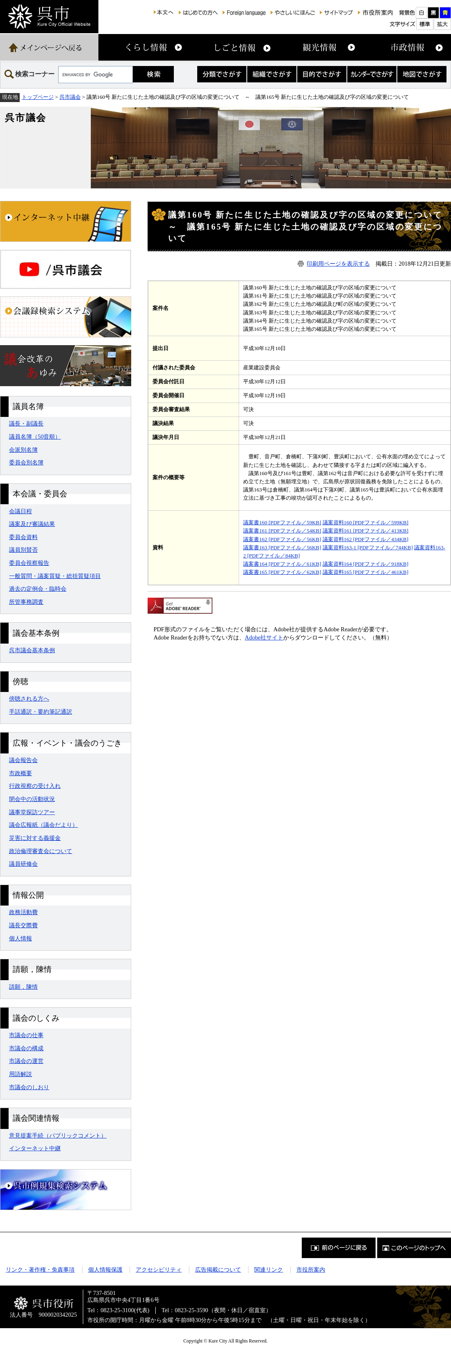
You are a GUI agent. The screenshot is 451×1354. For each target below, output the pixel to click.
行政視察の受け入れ (35, 786)
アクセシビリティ (159, 1269)
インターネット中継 (35, 1148)
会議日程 (20, 511)
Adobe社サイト (264, 637)
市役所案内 (310, 1269)
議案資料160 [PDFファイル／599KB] (365, 522)
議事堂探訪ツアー (32, 812)
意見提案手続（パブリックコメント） (58, 1135)
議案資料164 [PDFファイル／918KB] (365, 564)
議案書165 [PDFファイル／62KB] (282, 572)
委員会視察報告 (29, 563)
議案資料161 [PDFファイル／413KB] (365, 531)
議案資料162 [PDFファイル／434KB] (365, 539)
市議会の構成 (26, 1048)
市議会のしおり (29, 1087)
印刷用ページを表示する (338, 263)
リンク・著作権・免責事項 (40, 1269)
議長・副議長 (26, 423)
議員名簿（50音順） (35, 436)
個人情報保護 (105, 1269)
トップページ (38, 97)
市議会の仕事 (26, 1035)
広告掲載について (218, 1269)
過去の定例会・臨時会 (37, 588)
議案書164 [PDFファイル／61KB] (282, 564)
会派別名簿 (23, 449)
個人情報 (20, 938)
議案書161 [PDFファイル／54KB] (282, 531)
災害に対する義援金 (35, 838)
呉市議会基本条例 (32, 650)
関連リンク (268, 1269)
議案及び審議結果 (32, 524)
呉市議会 (70, 97)
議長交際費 (23, 925)
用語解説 (20, 1074)
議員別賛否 (23, 549)
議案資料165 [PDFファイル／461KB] (365, 572)
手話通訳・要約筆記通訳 (40, 711)
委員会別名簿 (26, 462)
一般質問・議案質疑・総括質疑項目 (55, 576)
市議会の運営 (26, 1061)
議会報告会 (23, 760)
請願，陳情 (23, 986)
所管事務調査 (26, 601)
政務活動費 (23, 912)
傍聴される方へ (29, 698)
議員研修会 (23, 863)
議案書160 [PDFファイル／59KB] (282, 522)
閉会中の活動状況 (32, 799)
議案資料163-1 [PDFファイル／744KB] (368, 547)
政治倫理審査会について (40, 851)
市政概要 (20, 773)
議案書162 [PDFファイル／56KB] (282, 539)
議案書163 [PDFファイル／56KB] (282, 547)
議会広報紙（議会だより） (43, 825)
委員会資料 (23, 537)
